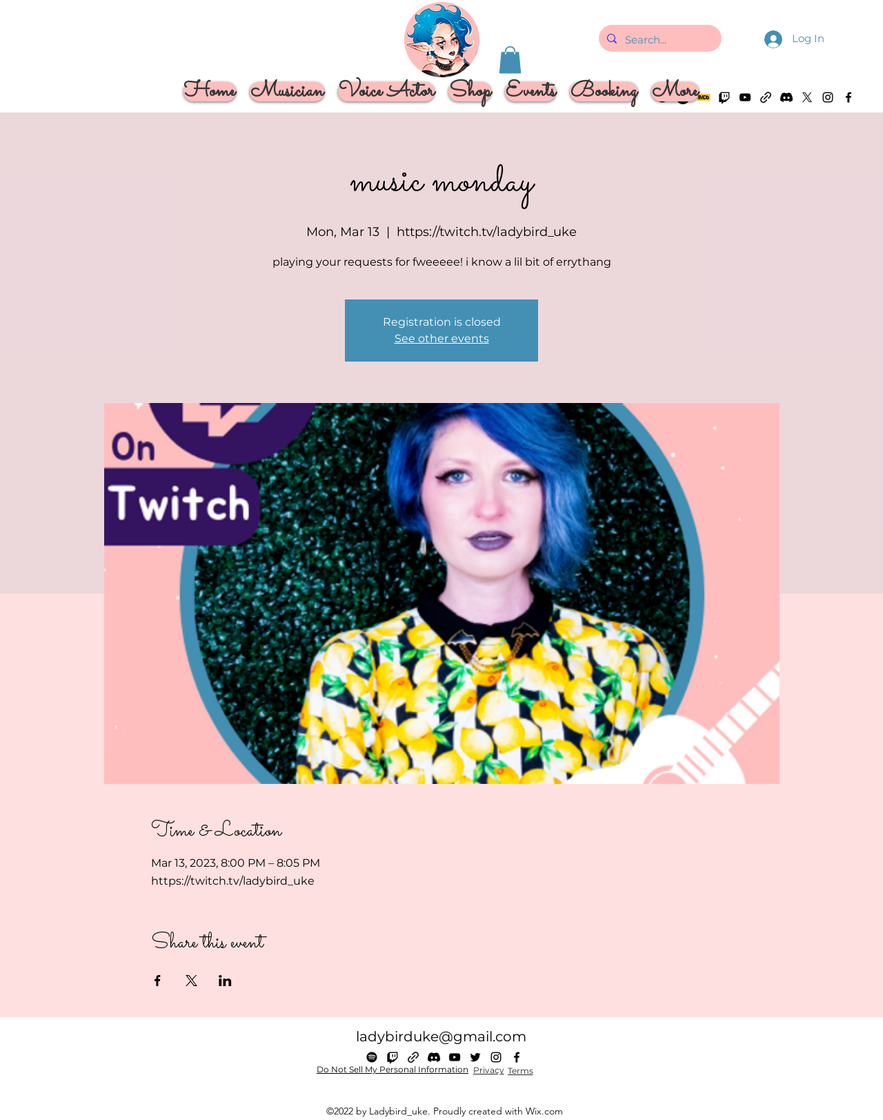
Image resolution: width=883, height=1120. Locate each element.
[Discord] (786, 97)
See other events (442, 338)
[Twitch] (392, 1057)
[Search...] (659, 40)
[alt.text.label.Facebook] (848, 97)
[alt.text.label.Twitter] (807, 97)
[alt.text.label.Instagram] (828, 97)
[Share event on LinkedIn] (225, 980)
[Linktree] (766, 97)
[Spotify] (372, 1057)
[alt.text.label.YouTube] (455, 1057)
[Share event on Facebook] (157, 980)
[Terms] (520, 1071)
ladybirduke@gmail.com (441, 1036)
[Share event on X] (191, 980)
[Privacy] (488, 1070)
